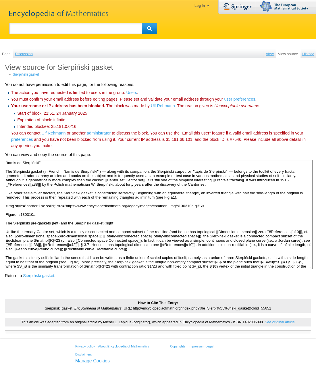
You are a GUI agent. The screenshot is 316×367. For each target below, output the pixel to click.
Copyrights (177, 346)
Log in (199, 6)
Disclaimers (83, 354)
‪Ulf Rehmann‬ (163, 105)
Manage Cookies (92, 360)
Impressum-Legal (201, 346)
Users (131, 92)
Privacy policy (85, 346)
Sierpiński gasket (26, 74)
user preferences (239, 99)
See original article (280, 322)
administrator (99, 133)
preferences (22, 139)
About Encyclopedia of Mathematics (123, 346)
